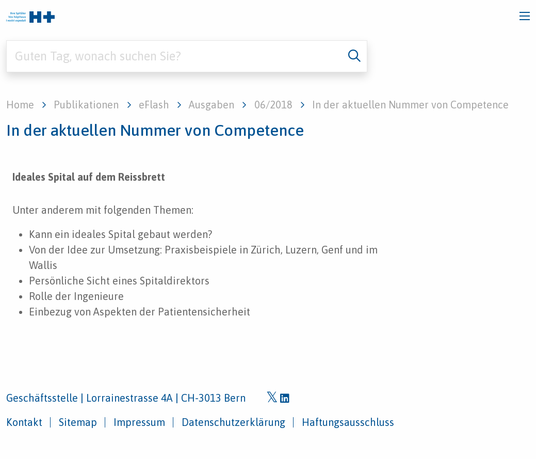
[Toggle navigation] (524, 16)
